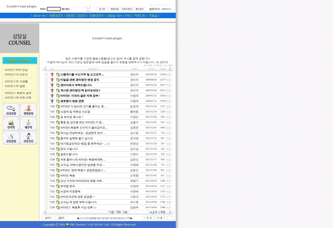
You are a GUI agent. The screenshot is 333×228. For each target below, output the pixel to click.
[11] (85, 218)
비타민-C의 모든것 (16, 74)
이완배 (134, 164)
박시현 (134, 202)
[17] (110, 218)
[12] (89, 218)
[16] (105, 218)
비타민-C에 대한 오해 (18, 97)
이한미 (134, 154)
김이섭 (134, 149)
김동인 (134, 170)
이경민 (134, 117)
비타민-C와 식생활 (16, 81)
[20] (122, 218)
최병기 (134, 180)
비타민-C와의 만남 (16, 69)
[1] (80, 218)
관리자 (134, 74)
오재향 (134, 175)
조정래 (134, 186)
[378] (128, 218)
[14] (97, 218)
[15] (101, 218)
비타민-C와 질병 (15, 86)
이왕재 (134, 95)
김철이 (134, 122)
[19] (118, 218)
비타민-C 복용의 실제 (18, 93)
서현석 (134, 196)
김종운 (134, 127)
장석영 (134, 138)
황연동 (134, 111)
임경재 (134, 106)
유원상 (134, 143)
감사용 (134, 133)
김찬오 (134, 159)
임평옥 (134, 207)
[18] (114, 218)
